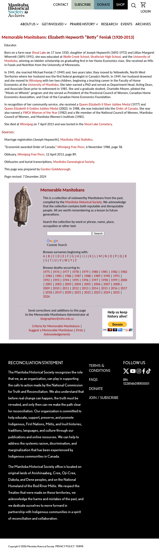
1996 (85, 280)
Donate (103, 5)
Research (109, 24)
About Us (27, 24)
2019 (58, 292)
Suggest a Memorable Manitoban (51, 330)
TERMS (79, 546)
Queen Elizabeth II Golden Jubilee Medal (31, 108)
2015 (104, 288)
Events (126, 24)
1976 (56, 272)
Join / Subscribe (103, 397)
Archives (143, 24)
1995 (75, 280)
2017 (124, 288)
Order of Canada (127, 108)
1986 (68, 276)
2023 (97, 292)
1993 (56, 280)
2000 (124, 280)
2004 (77, 284)
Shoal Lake (39, 52)
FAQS (93, 379)
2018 (48, 292)
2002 (58, 284)
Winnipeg (35, 80)
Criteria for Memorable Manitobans (56, 326)
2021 (77, 292)
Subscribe (82, 5)
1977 (65, 272)
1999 (114, 280)
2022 (87, 292)
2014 (95, 288)
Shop (120, 5)
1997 (95, 280)
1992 (46, 280)
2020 (68, 292)
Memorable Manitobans (24, 37)
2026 (46, 296)
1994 (65, 280)
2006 (97, 284)
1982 (114, 272)
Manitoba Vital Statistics (76, 139)
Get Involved (53, 24)
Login (146, 11)
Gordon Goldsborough (55, 169)
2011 (65, 288)
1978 (75, 272)
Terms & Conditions (99, 368)
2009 (46, 288)
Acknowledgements (57, 334)
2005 (87, 284)
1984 (48, 276)
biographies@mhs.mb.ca (57, 319)
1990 (106, 276)
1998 (104, 280)
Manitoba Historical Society (83, 202)
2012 (75, 288)
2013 (128, 37)
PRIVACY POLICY (65, 546)
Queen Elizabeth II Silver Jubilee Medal (104, 104)
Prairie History (82, 24)
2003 (68, 284)
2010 (56, 288)
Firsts (79, 330)
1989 (97, 276)
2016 (114, 288)
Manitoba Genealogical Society (73, 162)
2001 (48, 284)
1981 (104, 272)
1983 (124, 272)
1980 (95, 272)
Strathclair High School (106, 57)
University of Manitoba (43, 85)
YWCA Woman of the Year (40, 113)
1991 (116, 276)
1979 (85, 272)
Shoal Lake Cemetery (98, 124)
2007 (106, 284)
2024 (106, 292)
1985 (58, 276)
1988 (87, 276)
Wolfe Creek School (76, 57)
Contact (60, 5)
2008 (116, 284)
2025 (116, 292)
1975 (46, 272)
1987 (77, 276)
